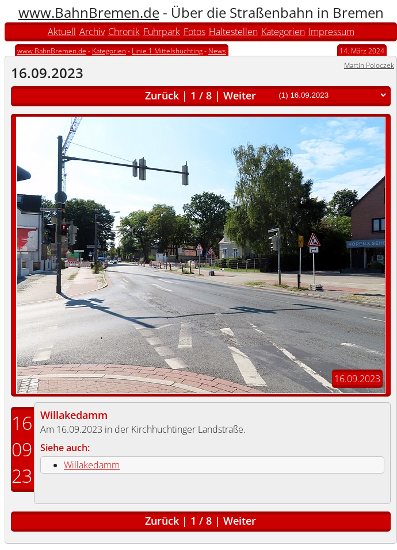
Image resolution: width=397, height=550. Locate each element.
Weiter (239, 95)
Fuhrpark (161, 31)
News (217, 51)
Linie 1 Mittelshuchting (167, 51)
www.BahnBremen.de (88, 12)
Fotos (194, 31)
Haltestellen (233, 31)
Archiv (92, 31)
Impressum (331, 31)
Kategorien (283, 31)
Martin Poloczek (369, 65)
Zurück (162, 95)
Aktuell (62, 31)
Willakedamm (74, 415)
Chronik (124, 31)
